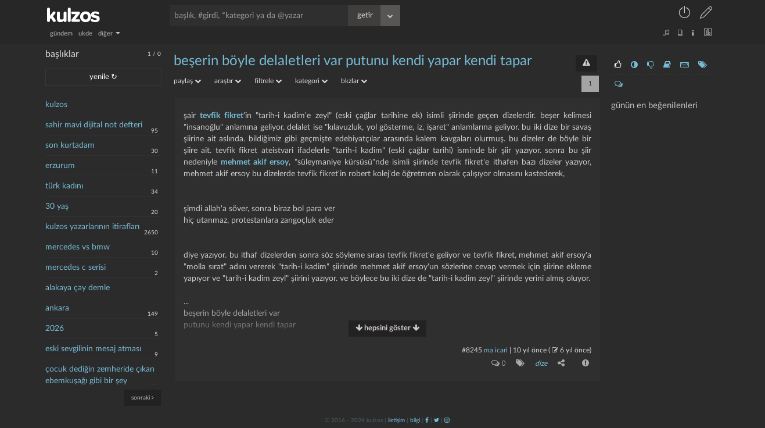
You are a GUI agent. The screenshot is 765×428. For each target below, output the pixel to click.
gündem (61, 33)
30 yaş (57, 206)
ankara (57, 308)
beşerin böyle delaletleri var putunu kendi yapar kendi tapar (353, 61)
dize (541, 363)
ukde (85, 33)
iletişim (396, 420)
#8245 (472, 350)
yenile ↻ (103, 77)
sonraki (142, 397)
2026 (54, 328)
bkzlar (354, 80)
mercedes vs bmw (77, 247)
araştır (227, 80)
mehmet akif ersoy (255, 162)
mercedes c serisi (75, 267)
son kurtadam (70, 145)
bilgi (415, 420)
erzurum (60, 166)
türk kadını (64, 186)
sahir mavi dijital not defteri (93, 125)
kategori (311, 80)
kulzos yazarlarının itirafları (92, 227)
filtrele (268, 80)
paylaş (187, 80)
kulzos (56, 105)
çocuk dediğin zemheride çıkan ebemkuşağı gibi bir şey (100, 375)
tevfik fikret (221, 116)
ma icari (496, 350)
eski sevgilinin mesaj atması (93, 349)
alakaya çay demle (77, 288)
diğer (109, 33)
